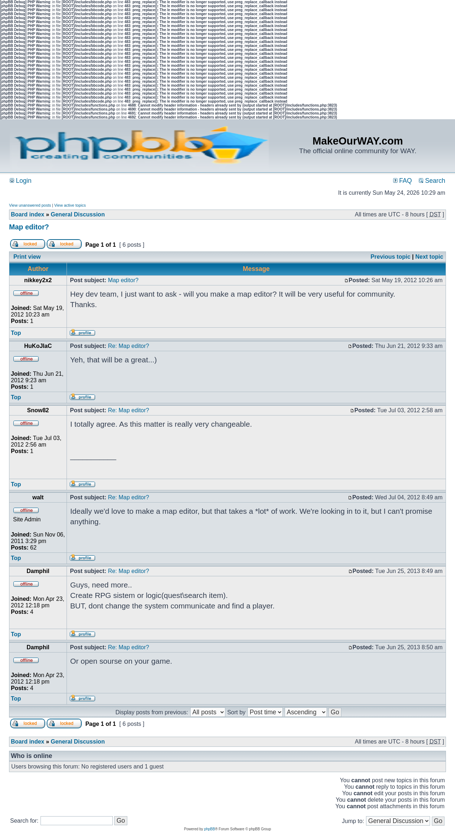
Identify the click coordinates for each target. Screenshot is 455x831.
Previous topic (391, 257)
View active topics (70, 205)
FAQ (402, 180)
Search (432, 180)
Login (20, 180)
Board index (27, 214)
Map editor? (29, 227)
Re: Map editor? (128, 346)
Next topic (429, 257)
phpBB (209, 829)
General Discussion (78, 214)
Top (16, 333)
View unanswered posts (30, 205)
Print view (27, 257)
